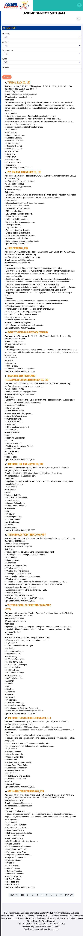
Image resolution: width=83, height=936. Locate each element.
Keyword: (6, 67)
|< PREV (69, 895)
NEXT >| (14, 895)
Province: (6, 33)
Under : (5, 42)
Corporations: (7, 50)
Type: (4, 59)
